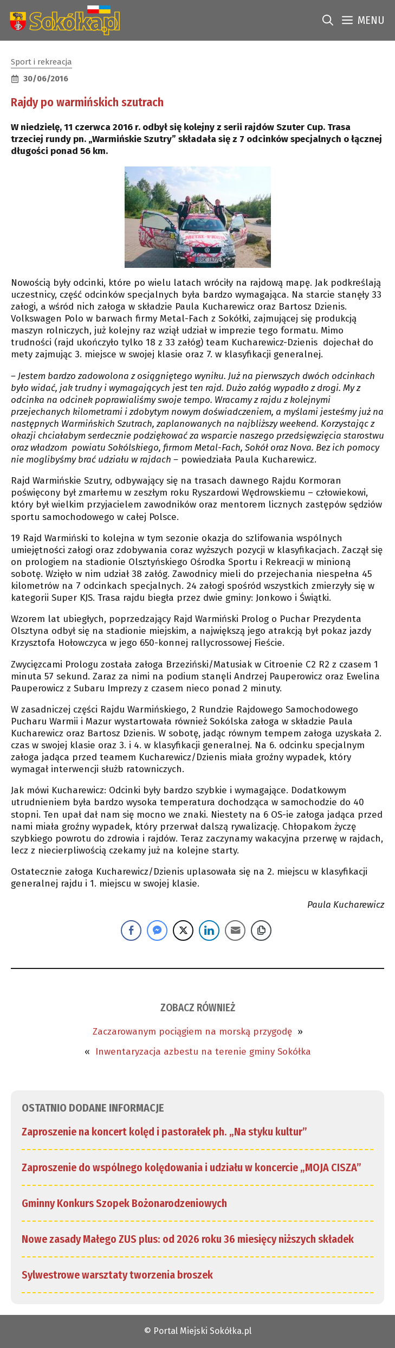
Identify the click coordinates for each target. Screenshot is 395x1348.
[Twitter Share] (183, 930)
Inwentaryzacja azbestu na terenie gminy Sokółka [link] (203, 1051)
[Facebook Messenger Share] (157, 930)
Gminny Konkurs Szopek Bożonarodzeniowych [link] (124, 1203)
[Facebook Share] (131, 930)
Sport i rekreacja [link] (41, 62)
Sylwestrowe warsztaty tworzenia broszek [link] (117, 1274)
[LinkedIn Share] (209, 930)
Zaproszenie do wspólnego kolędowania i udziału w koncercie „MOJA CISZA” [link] (191, 1167)
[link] (62, 20)
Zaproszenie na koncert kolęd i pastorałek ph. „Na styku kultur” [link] (164, 1131)
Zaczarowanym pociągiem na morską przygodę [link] (192, 1031)
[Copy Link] (261, 930)
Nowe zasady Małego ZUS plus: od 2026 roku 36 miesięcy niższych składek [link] (188, 1239)
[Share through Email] (235, 930)
